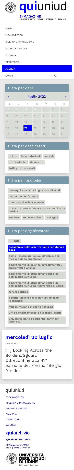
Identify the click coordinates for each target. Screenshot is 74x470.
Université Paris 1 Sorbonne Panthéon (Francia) (34, 320)
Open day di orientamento (26, 202)
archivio (18, 432)
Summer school (33, 217)
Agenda (10, 68)
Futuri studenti (31, 156)
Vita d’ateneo (14, 35)
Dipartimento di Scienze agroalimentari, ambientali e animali (35, 266)
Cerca (9, 75)
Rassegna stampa (18, 446)
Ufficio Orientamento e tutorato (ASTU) (35, 312)
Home (8, 28)
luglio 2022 (37, 96)
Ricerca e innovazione (19, 41)
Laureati (49, 156)
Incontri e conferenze (23, 196)
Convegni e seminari (22, 190)
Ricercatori (37, 162)
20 (26, 128)
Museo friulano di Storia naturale (31, 306)
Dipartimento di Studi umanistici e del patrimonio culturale (34, 275)
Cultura (10, 55)
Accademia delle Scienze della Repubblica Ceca (36, 248)
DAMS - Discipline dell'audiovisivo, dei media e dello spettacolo (34, 257)
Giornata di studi (49, 190)
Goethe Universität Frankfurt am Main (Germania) (34, 299)
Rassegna (52, 217)
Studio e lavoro (16, 48)
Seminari (14, 217)
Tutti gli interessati (22, 168)
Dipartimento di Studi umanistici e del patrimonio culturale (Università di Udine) (36, 284)
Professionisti (18, 162)
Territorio (12, 62)
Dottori (13, 156)
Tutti (14, 240)
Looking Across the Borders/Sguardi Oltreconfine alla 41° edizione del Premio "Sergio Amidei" (33, 360)
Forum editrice (18, 291)
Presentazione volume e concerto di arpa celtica (37, 210)
